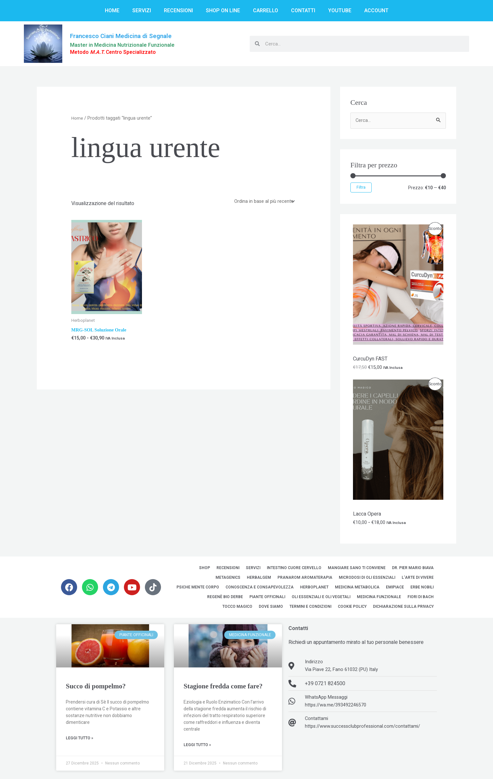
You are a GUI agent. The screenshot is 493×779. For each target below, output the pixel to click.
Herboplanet (314, 589)
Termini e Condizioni (310, 608)
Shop (204, 569)
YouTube (339, 11)
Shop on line (223, 11)
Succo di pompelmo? (96, 688)
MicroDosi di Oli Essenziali (367, 579)
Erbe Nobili (422, 589)
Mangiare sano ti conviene (357, 569)
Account (376, 11)
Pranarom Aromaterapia (304, 579)
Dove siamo (271, 608)
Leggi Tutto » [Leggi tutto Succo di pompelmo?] (79, 740)
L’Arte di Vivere (418, 579)
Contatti (303, 11)
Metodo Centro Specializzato (118, 52)
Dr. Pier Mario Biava (413, 569)
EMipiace (395, 589)
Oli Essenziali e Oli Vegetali (321, 598)
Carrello (265, 11)
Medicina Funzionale (379, 598)
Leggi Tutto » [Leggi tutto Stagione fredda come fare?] (197, 747)
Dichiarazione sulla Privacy (403, 608)
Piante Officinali (267, 598)
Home (112, 11)
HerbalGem (259, 579)
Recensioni (178, 11)
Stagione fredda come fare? (223, 688)
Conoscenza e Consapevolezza (260, 589)
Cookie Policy (352, 608)
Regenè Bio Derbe (225, 598)
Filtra (361, 188)
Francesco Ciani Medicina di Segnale (128, 35)
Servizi (141, 11)
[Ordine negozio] (262, 202)
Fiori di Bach (420, 598)
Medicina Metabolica (357, 589)
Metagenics (228, 579)
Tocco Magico (237, 608)
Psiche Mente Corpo (197, 589)
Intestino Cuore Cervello (294, 569)
